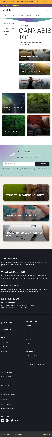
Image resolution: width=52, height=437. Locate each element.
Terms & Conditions (22, 169)
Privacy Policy (34, 169)
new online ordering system (25, 1)
